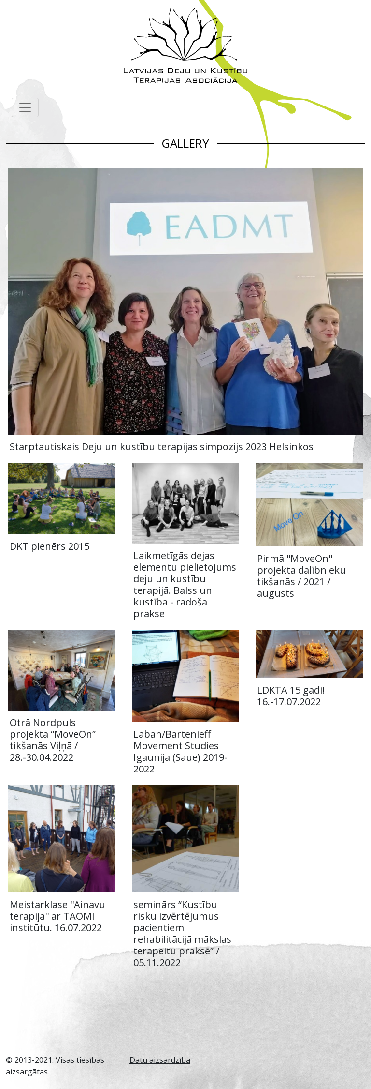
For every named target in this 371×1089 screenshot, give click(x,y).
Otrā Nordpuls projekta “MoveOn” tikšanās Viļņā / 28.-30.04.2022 (53, 740)
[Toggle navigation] (25, 107)
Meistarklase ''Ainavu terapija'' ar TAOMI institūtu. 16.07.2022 (57, 916)
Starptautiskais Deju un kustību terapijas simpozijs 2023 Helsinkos (162, 446)
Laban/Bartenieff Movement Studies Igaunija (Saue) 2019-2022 (180, 751)
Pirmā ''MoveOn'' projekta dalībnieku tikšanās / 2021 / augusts (301, 576)
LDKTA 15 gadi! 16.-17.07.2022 (291, 695)
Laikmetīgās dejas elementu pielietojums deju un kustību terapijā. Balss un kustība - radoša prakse (184, 584)
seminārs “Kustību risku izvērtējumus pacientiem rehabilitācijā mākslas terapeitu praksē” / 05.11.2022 (182, 933)
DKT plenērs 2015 (49, 546)
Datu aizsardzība (159, 1060)
